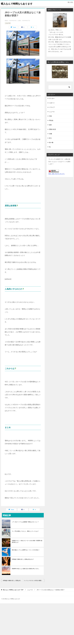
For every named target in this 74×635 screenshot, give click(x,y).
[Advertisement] (37, 621)
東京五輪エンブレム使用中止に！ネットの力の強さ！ (26, 554)
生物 (50, 138)
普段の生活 (52, 133)
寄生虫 (51, 124)
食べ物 (51, 147)
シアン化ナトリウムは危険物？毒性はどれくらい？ (25, 526)
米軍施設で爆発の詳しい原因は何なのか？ (23, 563)
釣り (50, 142)
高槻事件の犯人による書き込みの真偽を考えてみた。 (26, 573)
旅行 (50, 129)
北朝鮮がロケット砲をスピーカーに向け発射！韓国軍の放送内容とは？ (27, 545)
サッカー (52, 102)
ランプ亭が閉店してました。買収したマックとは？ (25, 535)
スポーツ (52, 107)
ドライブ (52, 111)
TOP (13, 594)
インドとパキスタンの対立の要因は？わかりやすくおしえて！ (34, 585)
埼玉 (50, 120)
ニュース (8, 27)
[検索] (59, 91)
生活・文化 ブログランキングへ (56, 178)
